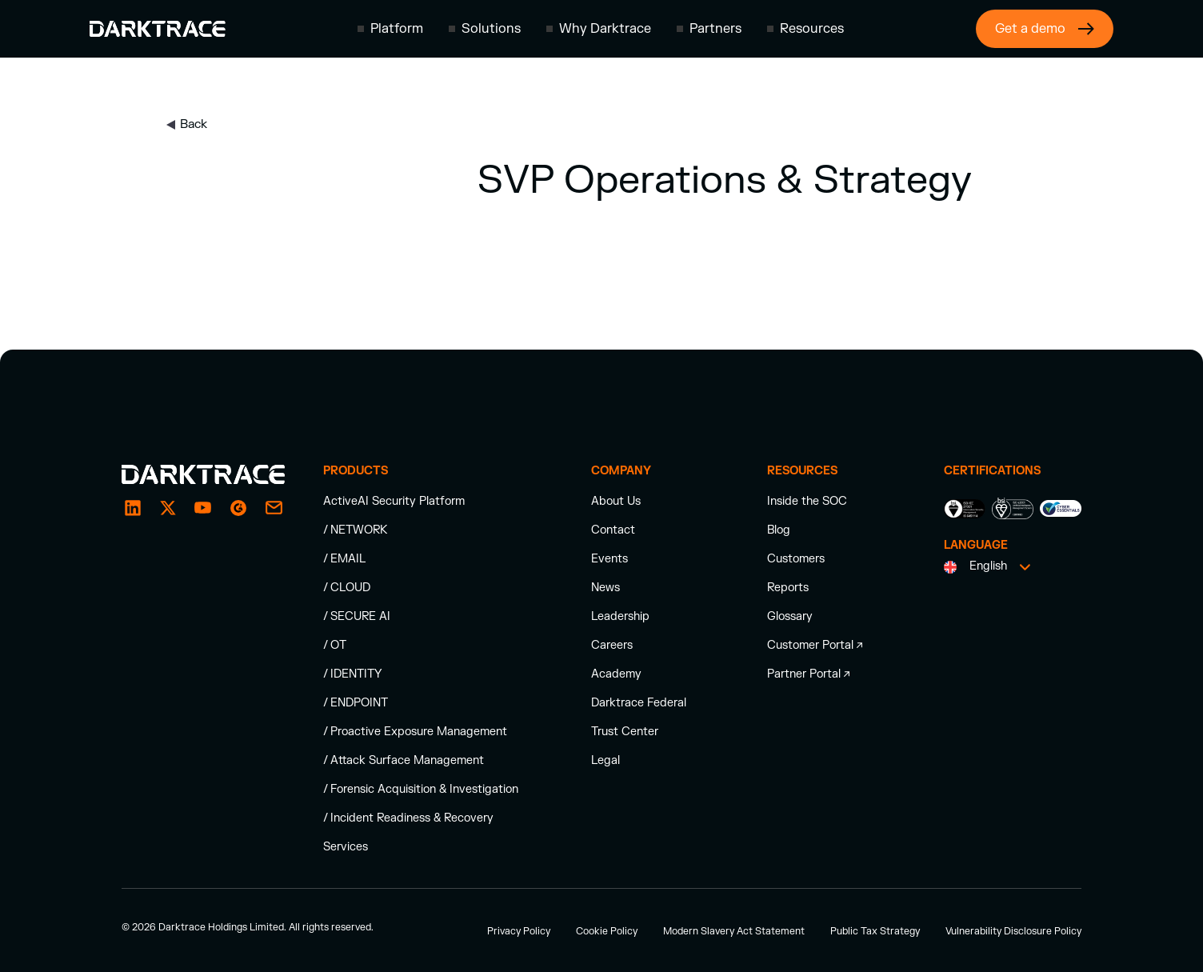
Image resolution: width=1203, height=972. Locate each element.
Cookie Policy (606, 931)
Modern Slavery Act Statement (734, 931)
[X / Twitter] (168, 508)
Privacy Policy (518, 931)
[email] (238, 508)
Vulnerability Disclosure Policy (1013, 931)
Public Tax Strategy (875, 931)
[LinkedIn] (133, 508)
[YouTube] (203, 508)
